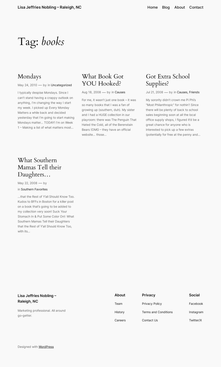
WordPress (46, 346)
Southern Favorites (34, 189)
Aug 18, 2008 (91, 92)
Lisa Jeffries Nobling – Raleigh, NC (49, 7)
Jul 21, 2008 (154, 92)
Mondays (29, 76)
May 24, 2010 (27, 85)
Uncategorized (61, 85)
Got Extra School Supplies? (168, 80)
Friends (194, 92)
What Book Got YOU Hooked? (102, 80)
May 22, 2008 (27, 183)
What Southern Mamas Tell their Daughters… (39, 167)
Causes (120, 92)
